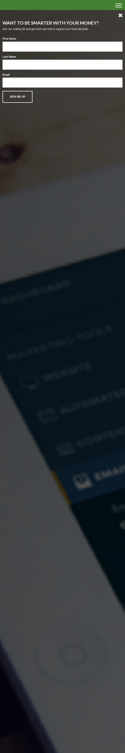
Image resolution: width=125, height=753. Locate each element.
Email (6, 74)
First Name (9, 38)
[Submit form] (17, 97)
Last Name (9, 56)
